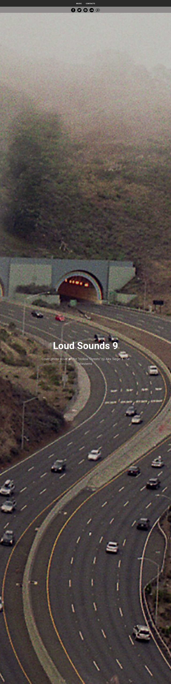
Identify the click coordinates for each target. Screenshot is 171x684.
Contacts (90, 4)
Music (79, 4)
